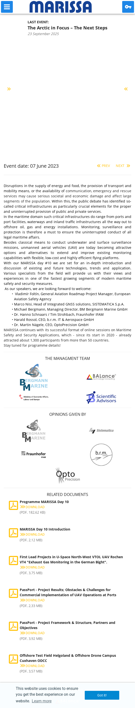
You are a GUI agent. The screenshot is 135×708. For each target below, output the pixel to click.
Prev (103, 165)
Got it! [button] (102, 695)
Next (123, 165)
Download (32, 507)
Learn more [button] (41, 701)
